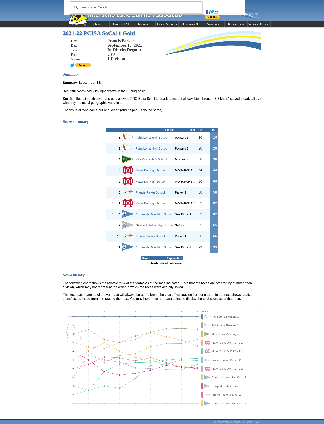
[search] (135, 7)
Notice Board (259, 24)
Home (97, 24)
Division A (189, 24)
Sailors (213, 24)
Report (144, 24)
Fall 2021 (121, 24)
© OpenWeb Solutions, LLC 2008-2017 (237, 421)
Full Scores (167, 24)
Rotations (236, 24)
